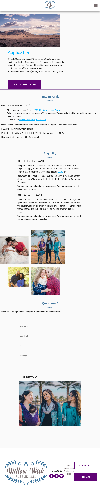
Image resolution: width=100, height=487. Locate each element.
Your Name (24, 326)
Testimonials (69, 471)
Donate (86, 477)
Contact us (86, 465)
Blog (69, 474)
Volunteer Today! (24, 84)
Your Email (24, 336)
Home (69, 466)
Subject (22, 346)
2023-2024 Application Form (47, 110)
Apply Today (69, 468)
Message (23, 356)
